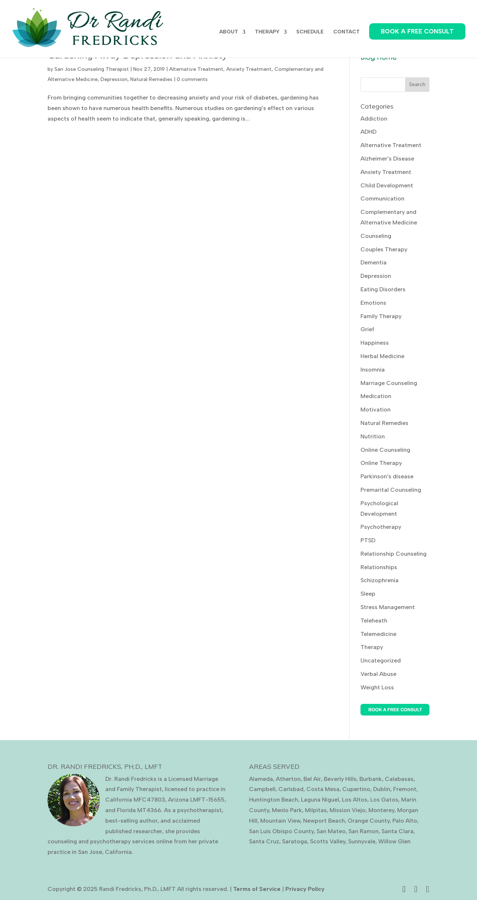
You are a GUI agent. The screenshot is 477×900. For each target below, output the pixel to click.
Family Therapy (380, 316)
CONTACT (346, 32)
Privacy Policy (305, 888)
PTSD (367, 540)
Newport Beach (324, 820)
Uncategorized (380, 660)
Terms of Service (257, 888)
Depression (114, 79)
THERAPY (267, 32)
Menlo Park (287, 810)
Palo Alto (404, 820)
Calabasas (399, 778)
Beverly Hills (340, 778)
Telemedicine (378, 634)
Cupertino (356, 789)
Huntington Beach (273, 799)
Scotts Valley (327, 841)
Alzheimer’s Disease (387, 158)
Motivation (375, 409)
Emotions (373, 302)
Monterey (381, 810)
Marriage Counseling (388, 383)
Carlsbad (290, 789)
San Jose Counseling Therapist (91, 69)
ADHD (368, 131)
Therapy (371, 647)
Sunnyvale (361, 841)
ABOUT (228, 32)
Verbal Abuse (378, 673)
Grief (367, 329)
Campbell (262, 789)
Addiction (373, 118)
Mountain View (280, 820)
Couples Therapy (383, 249)
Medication (375, 396)
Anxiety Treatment (249, 69)
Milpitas (316, 810)
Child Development (386, 185)
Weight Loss (377, 687)
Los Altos (354, 799)
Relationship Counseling (393, 553)
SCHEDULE (310, 32)
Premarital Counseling (390, 489)
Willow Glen (394, 841)
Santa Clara (397, 831)
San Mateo (331, 831)
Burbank (370, 778)
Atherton (288, 778)
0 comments (192, 79)
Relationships (378, 567)
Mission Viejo (348, 810)
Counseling (375, 235)
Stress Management (387, 607)
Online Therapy (381, 462)
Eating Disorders (382, 289)
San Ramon (363, 831)
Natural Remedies (151, 79)
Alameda (261, 778)
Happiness (374, 342)
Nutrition (372, 436)
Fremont (404, 789)
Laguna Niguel (320, 799)
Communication (382, 198)
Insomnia (372, 369)
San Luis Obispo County (281, 831)
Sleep (367, 593)
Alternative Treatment (196, 69)
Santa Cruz (264, 841)
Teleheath (373, 620)
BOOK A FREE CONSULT (417, 31)
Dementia (373, 262)
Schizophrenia (379, 580)
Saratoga (294, 841)
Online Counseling (385, 449)
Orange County (369, 820)
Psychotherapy (380, 526)
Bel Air (312, 778)
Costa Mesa (322, 789)
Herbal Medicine (382, 356)
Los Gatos (384, 799)
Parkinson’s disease (386, 476)
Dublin (381, 789)
